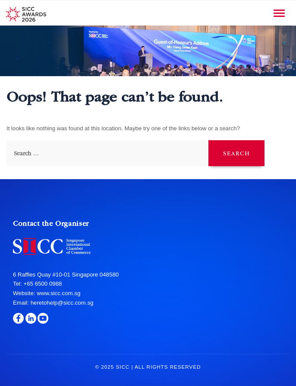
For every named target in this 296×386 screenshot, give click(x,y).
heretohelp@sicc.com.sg (62, 302)
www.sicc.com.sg (58, 293)
